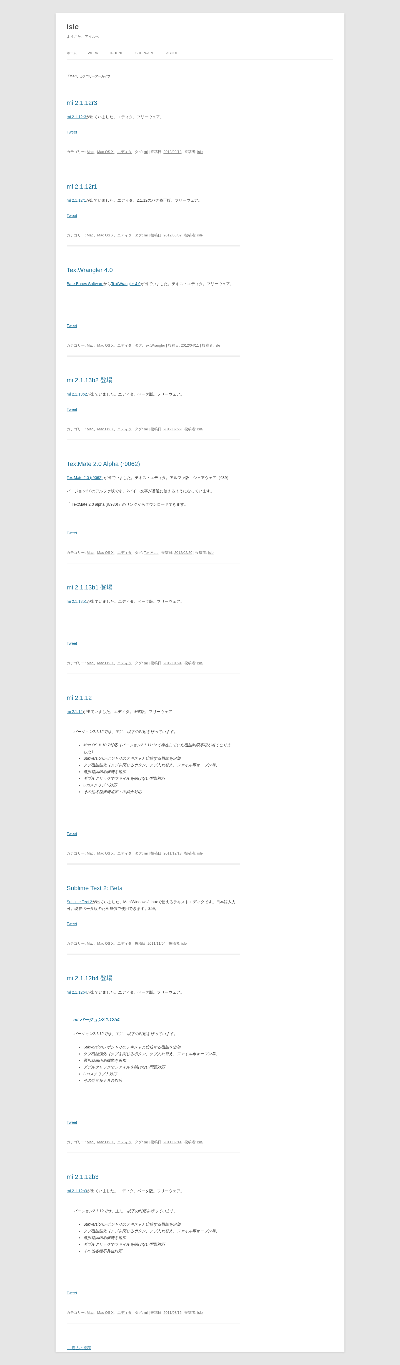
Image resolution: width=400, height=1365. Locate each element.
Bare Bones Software (85, 284)
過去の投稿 (79, 1348)
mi (146, 152)
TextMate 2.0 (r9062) (84, 477)
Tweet (72, 132)
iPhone (116, 53)
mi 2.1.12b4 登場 (89, 978)
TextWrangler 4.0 (90, 269)
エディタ (124, 152)
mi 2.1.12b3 (83, 1176)
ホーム (72, 53)
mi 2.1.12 (79, 697)
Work (93, 53)
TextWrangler (154, 345)
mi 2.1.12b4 (77, 992)
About (172, 53)
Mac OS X (105, 152)
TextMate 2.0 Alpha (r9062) (103, 463)
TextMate (151, 553)
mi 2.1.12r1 (82, 186)
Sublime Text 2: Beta (94, 888)
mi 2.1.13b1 (77, 601)
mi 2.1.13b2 (77, 394)
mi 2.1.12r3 (82, 102)
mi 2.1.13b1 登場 (89, 587)
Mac (90, 152)
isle (73, 27)
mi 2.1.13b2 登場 (89, 380)
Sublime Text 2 (79, 902)
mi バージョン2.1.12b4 (96, 1019)
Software (144, 53)
